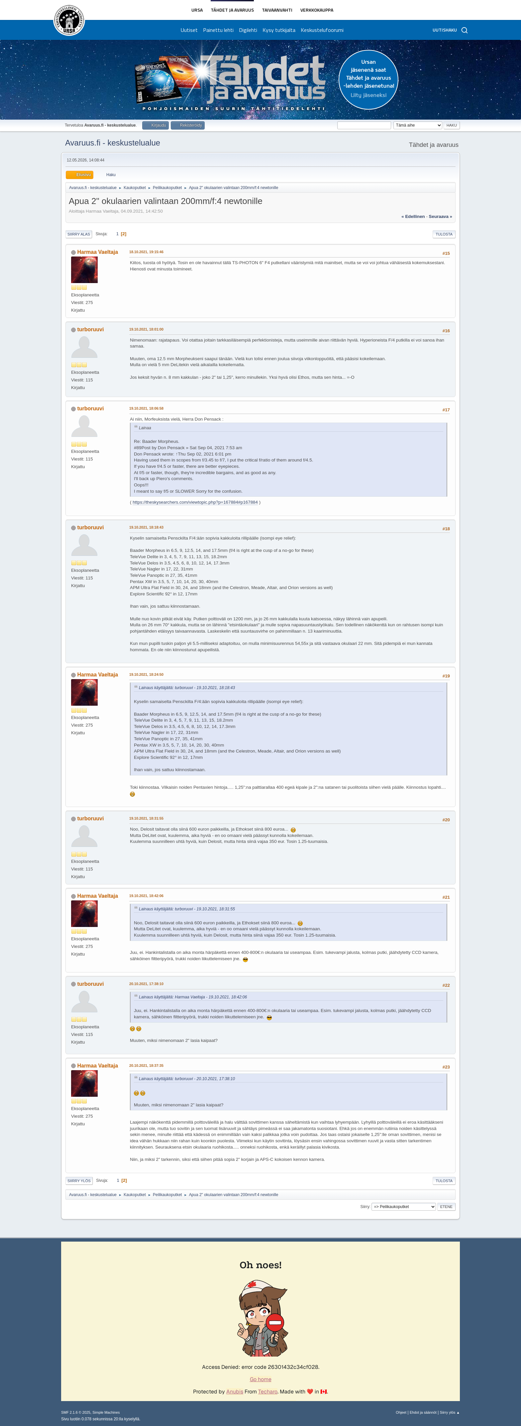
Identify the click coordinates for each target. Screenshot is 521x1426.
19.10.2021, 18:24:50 (146, 674)
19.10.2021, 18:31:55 (146, 818)
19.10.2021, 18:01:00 (146, 329)
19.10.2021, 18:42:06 (146, 896)
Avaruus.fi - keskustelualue (112, 142)
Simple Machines (106, 1412)
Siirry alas (78, 234)
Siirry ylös (79, 1181)
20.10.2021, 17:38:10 (146, 984)
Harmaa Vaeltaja (97, 252)
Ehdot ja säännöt (423, 1412)
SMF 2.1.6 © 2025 (75, 1412)
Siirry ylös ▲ (450, 1412)
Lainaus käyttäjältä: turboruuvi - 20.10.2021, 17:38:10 (187, 1078)
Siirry (364, 1206)
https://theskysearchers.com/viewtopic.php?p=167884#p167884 (195, 502)
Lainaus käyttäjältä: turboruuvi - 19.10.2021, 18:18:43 (187, 687)
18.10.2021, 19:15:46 (146, 252)
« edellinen (413, 216)
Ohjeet (401, 1412)
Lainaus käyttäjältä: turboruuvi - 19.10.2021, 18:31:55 (187, 909)
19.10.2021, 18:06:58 (146, 408)
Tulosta (444, 234)
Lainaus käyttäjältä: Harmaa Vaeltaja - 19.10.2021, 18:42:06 (193, 997)
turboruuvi (90, 329)
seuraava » (440, 216)
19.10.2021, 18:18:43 (146, 527)
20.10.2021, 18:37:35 (146, 1066)
